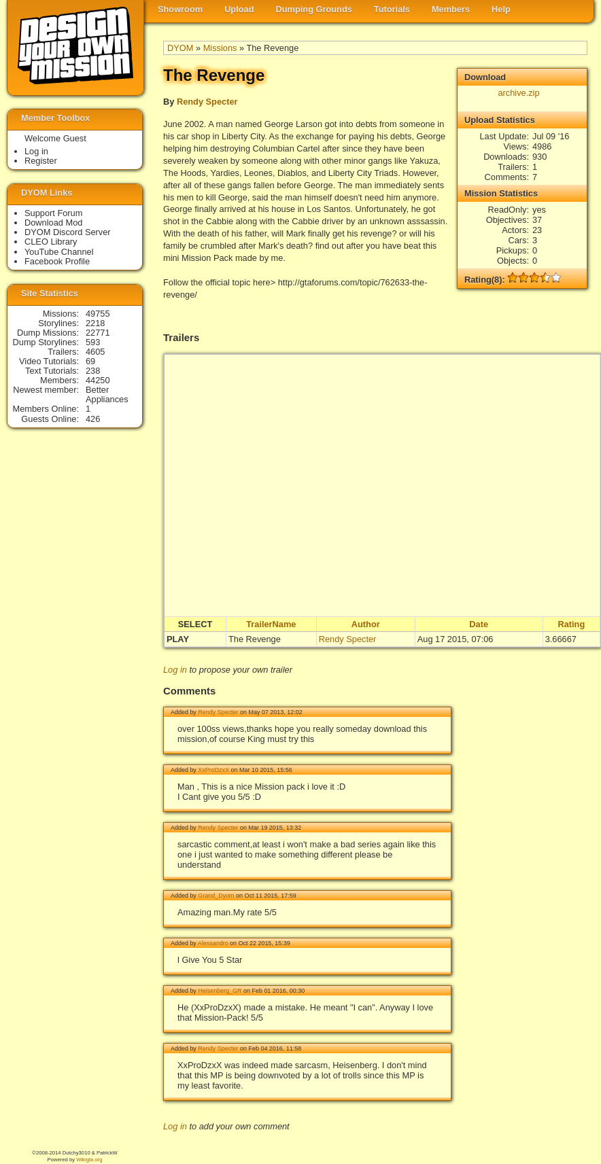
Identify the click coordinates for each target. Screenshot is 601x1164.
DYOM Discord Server (67, 232)
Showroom (180, 9)
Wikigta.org (89, 1160)
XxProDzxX (213, 769)
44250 (98, 380)
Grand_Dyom (216, 895)
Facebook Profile (57, 261)
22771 (98, 333)
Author (365, 624)
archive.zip (518, 93)
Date (478, 624)
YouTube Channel (59, 252)
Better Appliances (107, 394)
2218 (95, 323)
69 (90, 361)
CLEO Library (51, 241)
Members (451, 9)
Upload (239, 9)
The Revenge (254, 639)
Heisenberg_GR (219, 990)
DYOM (180, 48)
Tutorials (392, 9)
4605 (95, 352)
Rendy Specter (207, 101)
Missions (220, 48)
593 (93, 342)
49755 (98, 313)
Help (501, 9)
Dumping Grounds (314, 9)
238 (93, 371)
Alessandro (213, 943)
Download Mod (53, 222)
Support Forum (53, 213)
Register (40, 161)
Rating (571, 624)
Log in (175, 670)
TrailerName (271, 624)
